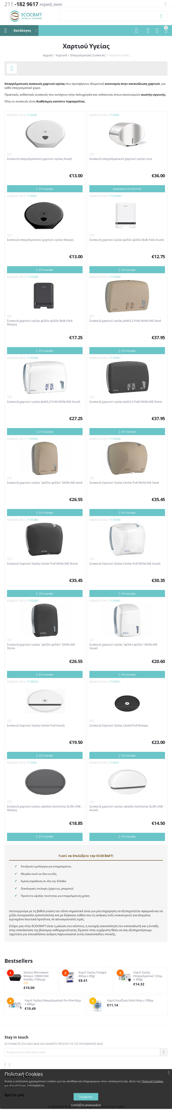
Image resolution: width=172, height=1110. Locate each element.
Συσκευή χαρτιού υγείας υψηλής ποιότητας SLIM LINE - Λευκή (127, 808)
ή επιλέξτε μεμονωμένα (86, 1105)
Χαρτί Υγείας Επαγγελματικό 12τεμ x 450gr (147, 975)
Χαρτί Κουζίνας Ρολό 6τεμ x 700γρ (130, 1000)
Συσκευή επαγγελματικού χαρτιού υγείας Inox (120, 159)
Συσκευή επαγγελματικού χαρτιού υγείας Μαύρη (40, 240)
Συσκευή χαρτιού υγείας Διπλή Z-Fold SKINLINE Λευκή (43, 402)
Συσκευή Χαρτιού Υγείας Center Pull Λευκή (35, 725)
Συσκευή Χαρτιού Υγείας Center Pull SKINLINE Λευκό (124, 564)
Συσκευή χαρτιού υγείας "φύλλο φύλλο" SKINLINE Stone (41, 646)
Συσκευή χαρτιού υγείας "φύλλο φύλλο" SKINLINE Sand (44, 483)
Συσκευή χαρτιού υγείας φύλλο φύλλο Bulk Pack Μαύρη (40, 322)
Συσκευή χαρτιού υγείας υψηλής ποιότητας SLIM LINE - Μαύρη (44, 808)
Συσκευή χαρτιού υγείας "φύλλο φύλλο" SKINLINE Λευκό (123, 646)
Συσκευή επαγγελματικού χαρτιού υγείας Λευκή (39, 159)
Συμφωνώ (86, 1097)
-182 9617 (21, 4)
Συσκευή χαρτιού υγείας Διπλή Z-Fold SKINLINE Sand (125, 321)
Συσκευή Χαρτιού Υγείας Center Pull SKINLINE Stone (42, 564)
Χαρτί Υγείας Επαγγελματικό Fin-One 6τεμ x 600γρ (53, 1002)
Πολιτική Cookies (152, 1081)
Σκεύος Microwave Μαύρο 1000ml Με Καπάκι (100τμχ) (36, 975)
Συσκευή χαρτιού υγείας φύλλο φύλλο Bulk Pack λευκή (126, 240)
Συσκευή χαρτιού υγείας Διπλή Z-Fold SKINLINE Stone (125, 402)
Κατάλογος (22, 30)
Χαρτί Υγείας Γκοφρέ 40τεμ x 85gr (92, 974)
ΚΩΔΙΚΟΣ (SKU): (16, 115)
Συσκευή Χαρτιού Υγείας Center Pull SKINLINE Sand (124, 483)
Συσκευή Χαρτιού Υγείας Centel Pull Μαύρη (118, 725)
